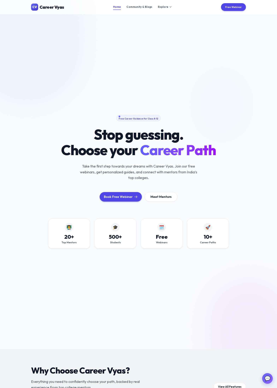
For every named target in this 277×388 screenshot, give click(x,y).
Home (117, 6)
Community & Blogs (139, 6)
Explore (165, 6)
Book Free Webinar (121, 197)
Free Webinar (233, 7)
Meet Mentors (161, 197)
